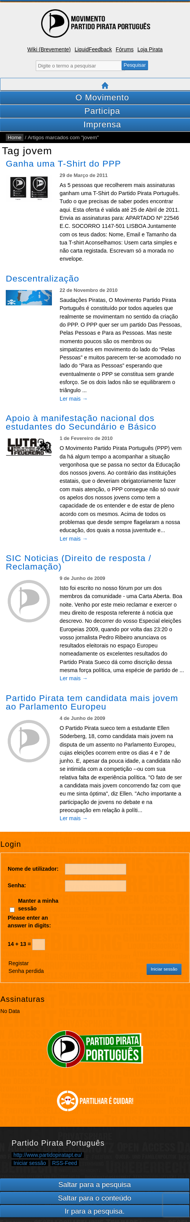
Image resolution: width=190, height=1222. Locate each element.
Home (15, 137)
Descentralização (42, 278)
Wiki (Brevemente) (49, 49)
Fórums (125, 49)
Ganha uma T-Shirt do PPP (63, 163)
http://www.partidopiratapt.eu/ (47, 1155)
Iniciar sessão (164, 969)
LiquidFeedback (93, 49)
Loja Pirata (150, 49)
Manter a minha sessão (38, 904)
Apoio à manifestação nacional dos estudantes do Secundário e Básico (81, 422)
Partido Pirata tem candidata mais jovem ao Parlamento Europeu (92, 702)
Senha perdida (26, 971)
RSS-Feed (64, 1163)
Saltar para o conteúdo (95, 1198)
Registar (18, 963)
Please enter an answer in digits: (29, 921)
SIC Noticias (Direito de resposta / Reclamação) (78, 562)
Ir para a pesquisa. (95, 1211)
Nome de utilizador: (33, 869)
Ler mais (74, 399)
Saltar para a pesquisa (94, 1184)
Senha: (17, 885)
